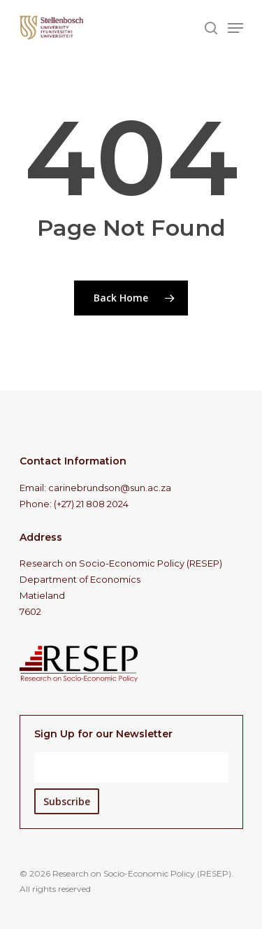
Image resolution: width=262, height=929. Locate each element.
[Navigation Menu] (235, 28)
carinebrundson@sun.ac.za (109, 487)
